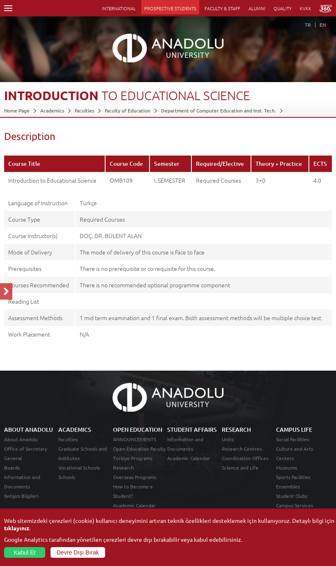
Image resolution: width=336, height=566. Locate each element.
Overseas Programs (134, 477)
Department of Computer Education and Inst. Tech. (218, 110)
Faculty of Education (127, 110)
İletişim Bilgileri (21, 496)
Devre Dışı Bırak (78, 552)
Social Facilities (292, 439)
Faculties (84, 110)
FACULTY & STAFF (222, 8)
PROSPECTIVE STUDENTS (170, 8)
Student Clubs (291, 496)
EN (323, 24)
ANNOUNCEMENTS (134, 439)
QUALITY (283, 8)
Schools (66, 477)
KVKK (305, 8)
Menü (8, 8)
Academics (52, 110)
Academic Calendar (134, 505)
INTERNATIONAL (119, 8)
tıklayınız (16, 528)
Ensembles (288, 486)
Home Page (17, 110)
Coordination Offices (245, 458)
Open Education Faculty (139, 448)
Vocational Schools (79, 467)
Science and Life (240, 467)
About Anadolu (21, 439)
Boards (12, 467)
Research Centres (242, 448)
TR (308, 24)
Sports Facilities (293, 477)
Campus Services (294, 505)
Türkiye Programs (132, 458)
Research (123, 467)
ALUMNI (257, 8)
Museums (286, 467)
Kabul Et (25, 552)
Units (227, 439)
